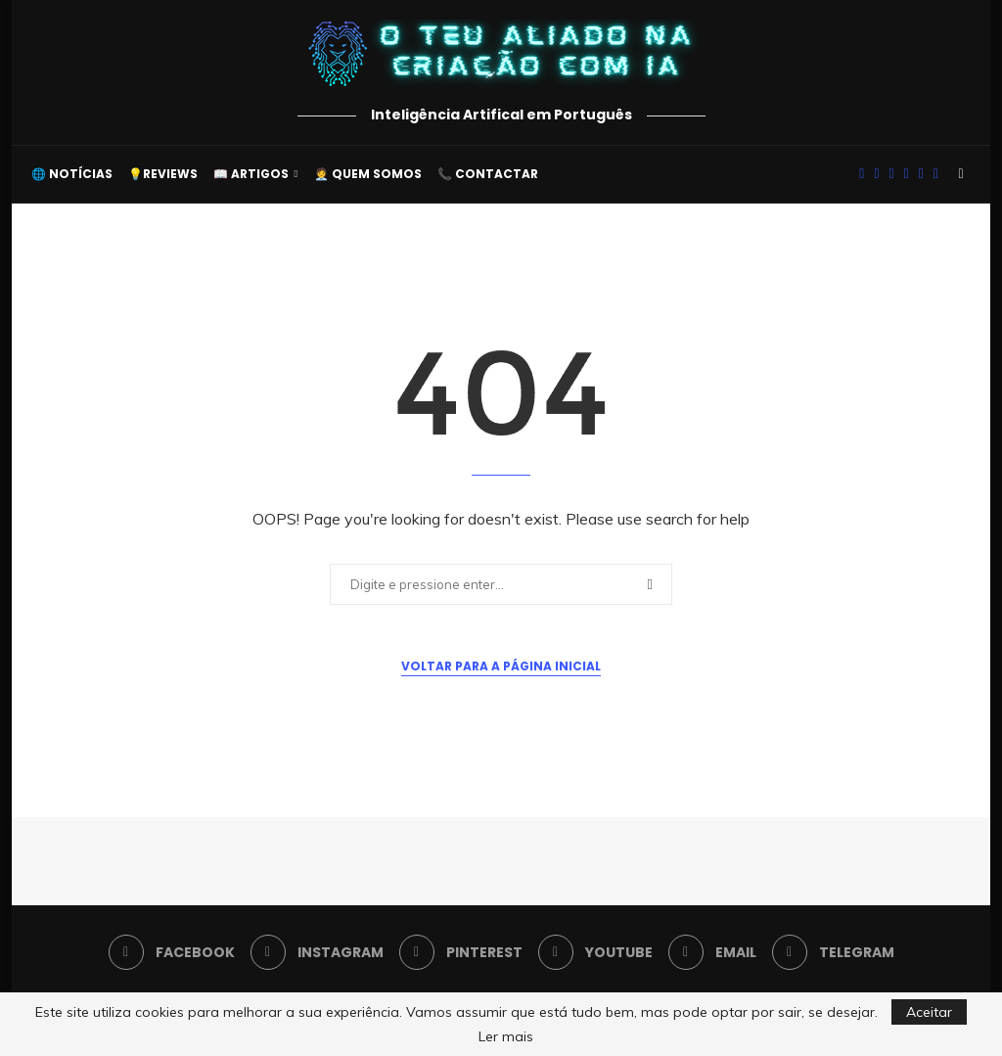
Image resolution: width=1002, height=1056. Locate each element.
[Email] (921, 174)
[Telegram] (936, 174)
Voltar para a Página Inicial (501, 666)
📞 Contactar (487, 173)
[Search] (961, 174)
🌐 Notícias (72, 173)
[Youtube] (906, 174)
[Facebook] (861, 174)
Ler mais (505, 1036)
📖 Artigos (251, 173)
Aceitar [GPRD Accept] (929, 1012)
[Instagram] (876, 174)
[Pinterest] (891, 174)
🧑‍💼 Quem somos (368, 173)
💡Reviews (163, 173)
